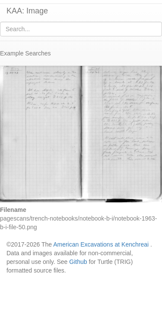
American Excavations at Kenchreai (101, 244)
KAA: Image (27, 10)
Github (78, 261)
